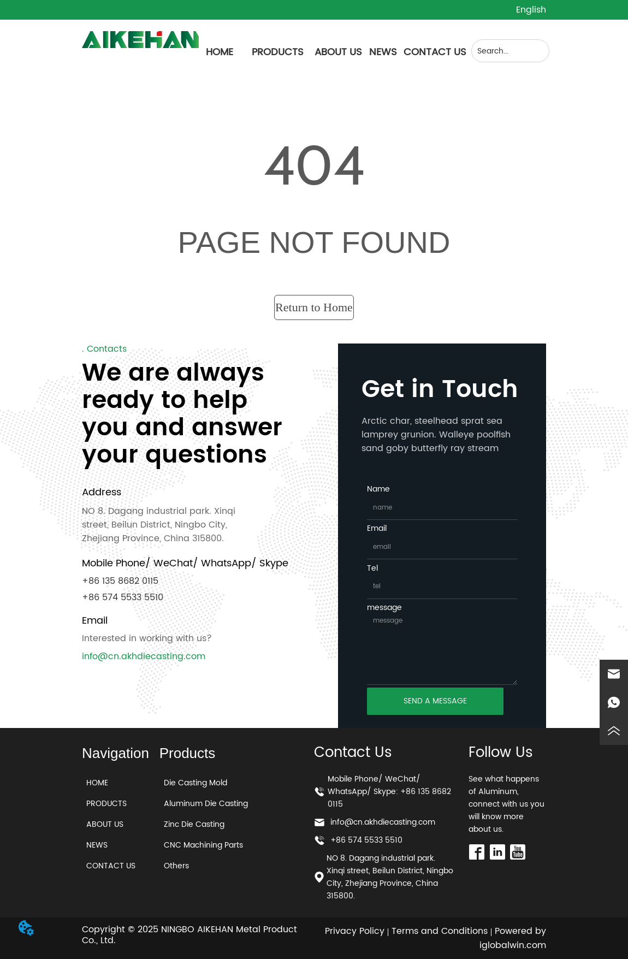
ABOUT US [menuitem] (338, 52)
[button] (278, 52)
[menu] (332, 52)
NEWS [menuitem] (383, 52)
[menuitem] (278, 52)
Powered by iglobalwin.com (512, 938)
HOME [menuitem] (219, 52)
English (531, 10)
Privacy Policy (354, 931)
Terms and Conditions (440, 931)
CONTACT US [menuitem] (435, 52)
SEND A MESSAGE (435, 701)
